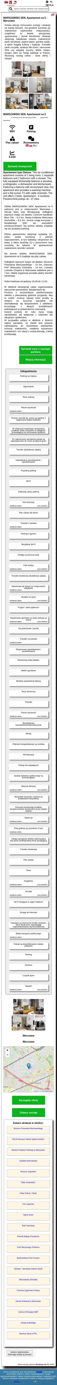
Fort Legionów (28, 1204)
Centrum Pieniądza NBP (28, 1312)
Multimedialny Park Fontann (28, 1258)
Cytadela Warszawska (28, 1161)
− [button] (7, 1055)
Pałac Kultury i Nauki (28, 1193)
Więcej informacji (36, 359)
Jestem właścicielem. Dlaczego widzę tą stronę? (20, 1353)
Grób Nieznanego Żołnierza (28, 1247)
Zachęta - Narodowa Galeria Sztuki (28, 1269)
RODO (17, 1382)
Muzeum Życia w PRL (28, 1334)
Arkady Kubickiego (28, 1323)
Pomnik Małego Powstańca (28, 1236)
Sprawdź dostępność (20, 166)
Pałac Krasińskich (28, 1182)
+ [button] (7, 1050)
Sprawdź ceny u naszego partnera (35, 350)
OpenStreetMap (47, 1091)
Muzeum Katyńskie (28, 1172)
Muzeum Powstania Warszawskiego (28, 1128)
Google (39, 1372)
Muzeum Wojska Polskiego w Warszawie (28, 1150)
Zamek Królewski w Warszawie (28, 1301)
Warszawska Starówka (28, 1280)
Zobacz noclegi (28, 1112)
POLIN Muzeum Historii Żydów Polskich (28, 1139)
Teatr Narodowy (28, 1226)
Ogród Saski (28, 1215)
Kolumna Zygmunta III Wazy (28, 1290)
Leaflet (35, 1091)
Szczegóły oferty (28, 1100)
